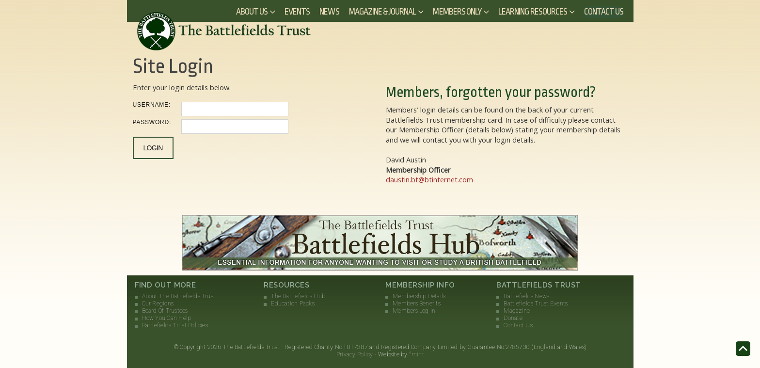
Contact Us (604, 11)
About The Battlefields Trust (179, 296)
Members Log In (414, 310)
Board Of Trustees (165, 310)
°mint (416, 354)
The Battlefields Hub (298, 296)
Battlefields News (526, 296)
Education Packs (293, 303)
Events (297, 11)
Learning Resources (532, 11)
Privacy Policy (354, 354)
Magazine (517, 310)
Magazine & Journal (382, 11)
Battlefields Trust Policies (175, 325)
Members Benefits (417, 303)
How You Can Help (166, 318)
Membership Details (419, 296)
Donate (513, 318)
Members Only (457, 11)
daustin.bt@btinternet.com (429, 179)
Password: (152, 122)
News (329, 11)
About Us (252, 11)
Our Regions (158, 303)
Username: (152, 105)
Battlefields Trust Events (536, 303)
